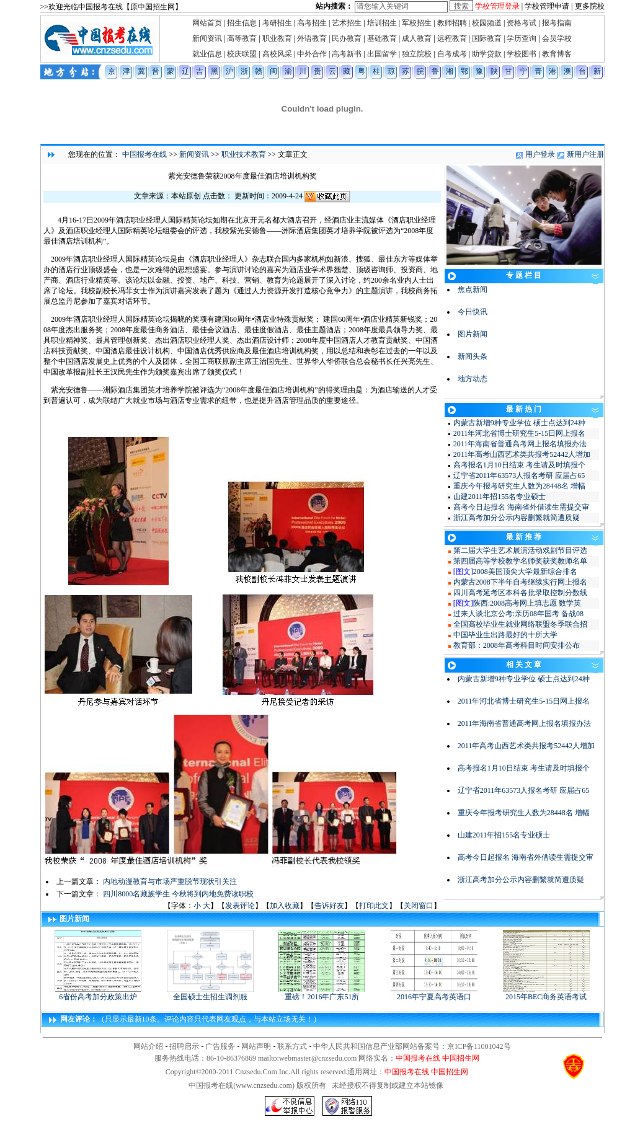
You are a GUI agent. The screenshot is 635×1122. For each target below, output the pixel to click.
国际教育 (487, 38)
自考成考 (452, 54)
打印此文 (374, 905)
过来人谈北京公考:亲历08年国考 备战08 (518, 613)
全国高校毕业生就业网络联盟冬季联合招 (520, 624)
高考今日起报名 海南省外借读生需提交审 (521, 507)
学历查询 (521, 38)
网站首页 (207, 23)
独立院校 (417, 54)
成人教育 (417, 38)
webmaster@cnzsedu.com (318, 1058)
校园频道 (487, 23)
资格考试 (521, 23)
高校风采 (277, 54)
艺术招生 (347, 23)
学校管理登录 (497, 6)
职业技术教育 (243, 154)
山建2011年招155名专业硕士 (499, 496)
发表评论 (240, 905)
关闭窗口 (418, 905)
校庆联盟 (242, 54)
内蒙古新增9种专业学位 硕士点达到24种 (519, 422)
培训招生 (382, 23)
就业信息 (207, 54)
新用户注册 (585, 154)
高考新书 (347, 54)
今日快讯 (472, 311)
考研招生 (277, 23)
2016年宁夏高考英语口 (434, 993)
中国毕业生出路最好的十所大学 (505, 634)
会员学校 (557, 38)
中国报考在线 (144, 154)
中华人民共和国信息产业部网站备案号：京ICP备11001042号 (411, 1046)
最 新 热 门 (523, 409)
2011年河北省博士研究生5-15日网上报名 (519, 433)
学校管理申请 (547, 6)
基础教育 (382, 38)
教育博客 (557, 54)
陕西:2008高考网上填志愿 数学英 (527, 603)
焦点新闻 (472, 289)
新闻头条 (472, 356)
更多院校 (590, 6)
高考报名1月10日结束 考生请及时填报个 (519, 465)
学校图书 (521, 54)
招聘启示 (184, 1046)
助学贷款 (487, 54)
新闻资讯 (207, 38)
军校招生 (417, 23)
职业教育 (277, 38)
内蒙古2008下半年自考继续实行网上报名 (520, 582)
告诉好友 (329, 905)
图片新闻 (472, 334)
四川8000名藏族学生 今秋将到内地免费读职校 (178, 894)
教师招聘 (452, 23)
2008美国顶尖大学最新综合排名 (525, 571)
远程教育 (452, 38)
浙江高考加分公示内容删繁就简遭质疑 (516, 517)
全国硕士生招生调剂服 (210, 993)
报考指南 (557, 23)
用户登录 (540, 154)
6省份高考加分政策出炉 (98, 993)
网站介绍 (148, 1046)
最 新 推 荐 (523, 536)
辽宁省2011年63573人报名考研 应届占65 (519, 475)
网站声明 (256, 1046)
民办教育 (347, 38)
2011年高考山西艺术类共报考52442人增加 (522, 454)
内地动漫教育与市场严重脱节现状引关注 (170, 881)
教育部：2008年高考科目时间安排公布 (516, 645)
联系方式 (292, 1046)
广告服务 (220, 1046)
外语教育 (312, 38)
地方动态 (472, 378)
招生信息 (242, 23)
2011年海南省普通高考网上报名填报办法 (520, 444)
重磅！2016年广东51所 (321, 993)
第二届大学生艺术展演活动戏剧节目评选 (520, 550)
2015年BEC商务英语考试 (546, 993)
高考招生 (312, 23)
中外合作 (312, 54)
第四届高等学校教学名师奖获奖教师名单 (520, 561)
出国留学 (382, 54)
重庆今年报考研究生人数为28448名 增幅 (519, 486)
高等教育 (242, 38)
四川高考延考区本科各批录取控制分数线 (520, 592)
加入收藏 (285, 905)
